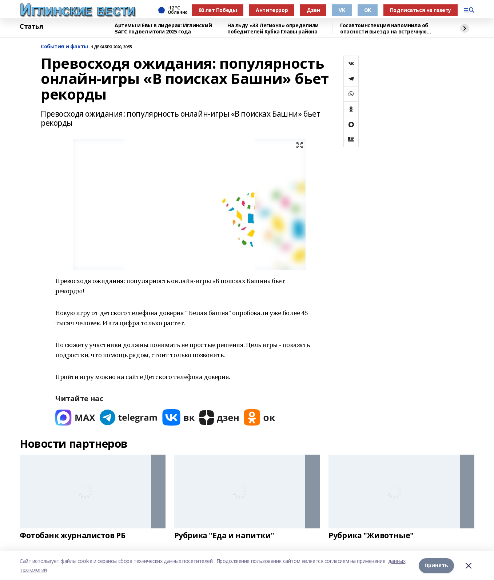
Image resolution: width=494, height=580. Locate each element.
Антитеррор (272, 10)
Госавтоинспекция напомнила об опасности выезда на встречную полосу (384, 29)
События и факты (64, 47)
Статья (31, 27)
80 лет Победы (218, 10)
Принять (436, 565)
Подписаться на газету (420, 10)
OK (367, 10)
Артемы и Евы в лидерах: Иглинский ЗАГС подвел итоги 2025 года (163, 29)
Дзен (313, 10)
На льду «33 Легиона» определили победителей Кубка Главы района (273, 29)
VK (342, 10)
